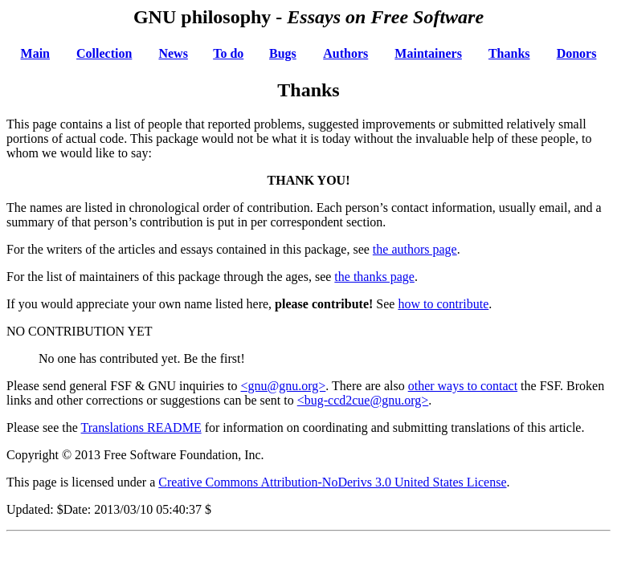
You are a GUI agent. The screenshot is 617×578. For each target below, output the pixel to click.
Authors (345, 53)
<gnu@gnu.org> (283, 386)
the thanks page (374, 276)
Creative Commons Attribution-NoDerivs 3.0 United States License (332, 482)
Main (35, 53)
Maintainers (428, 53)
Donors (577, 53)
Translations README (141, 427)
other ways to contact (462, 386)
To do (228, 53)
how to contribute (443, 304)
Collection (104, 53)
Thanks (509, 53)
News (172, 53)
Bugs (282, 53)
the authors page (415, 249)
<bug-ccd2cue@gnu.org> (363, 400)
